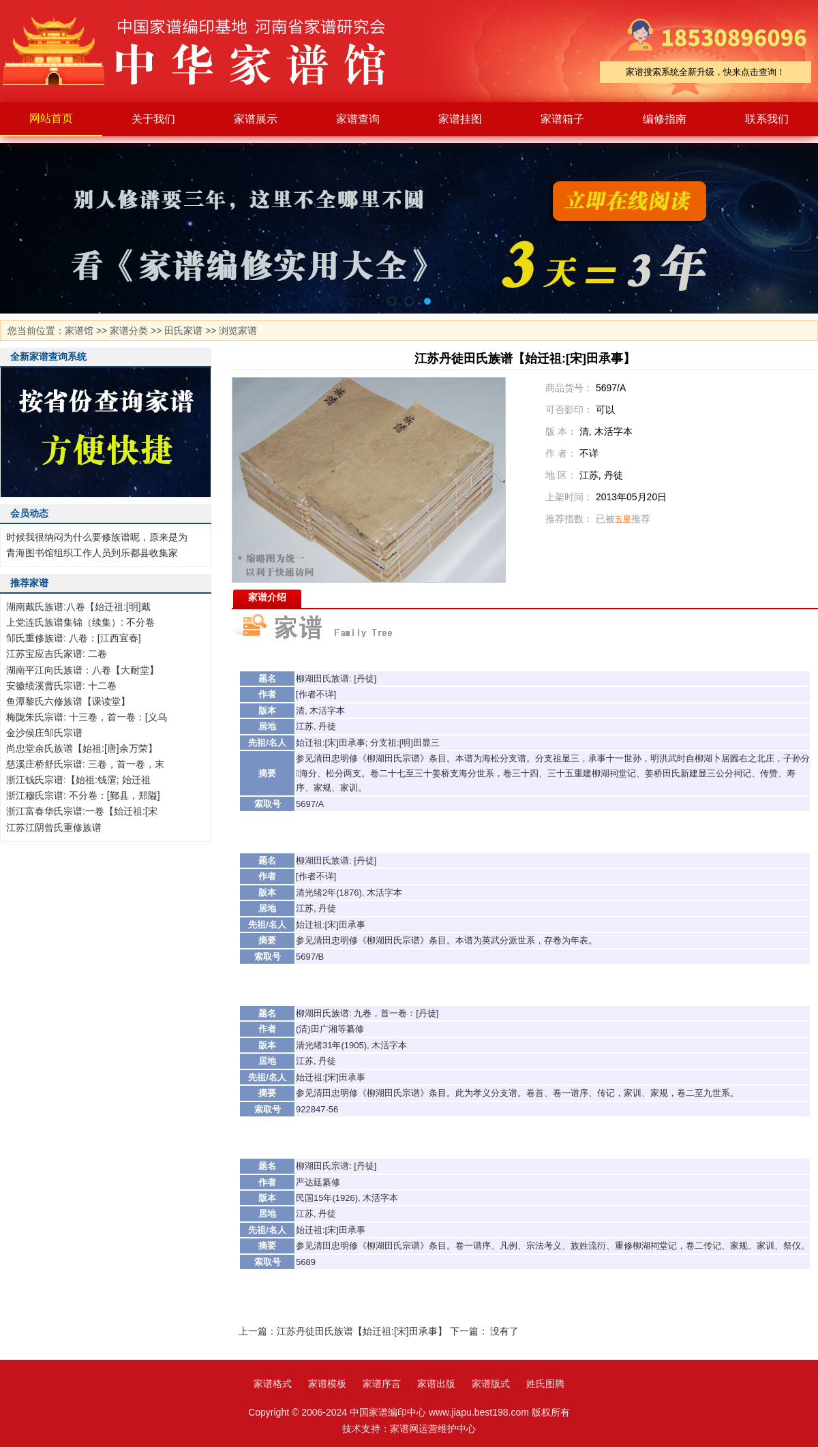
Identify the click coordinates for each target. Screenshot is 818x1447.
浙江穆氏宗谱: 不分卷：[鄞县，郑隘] (83, 795)
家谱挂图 (460, 119)
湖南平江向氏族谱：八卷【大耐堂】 (82, 670)
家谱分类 (129, 330)
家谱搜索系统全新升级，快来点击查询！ (705, 72)
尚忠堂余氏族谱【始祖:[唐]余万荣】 (81, 748)
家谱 (204, 51)
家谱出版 (436, 1383)
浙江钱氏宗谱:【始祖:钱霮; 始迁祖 (78, 779)
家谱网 (404, 1428)
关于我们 (153, 119)
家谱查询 (358, 119)
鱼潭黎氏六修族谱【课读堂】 (68, 701)
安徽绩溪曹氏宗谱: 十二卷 (61, 685)
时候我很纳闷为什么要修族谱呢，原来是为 (96, 537)
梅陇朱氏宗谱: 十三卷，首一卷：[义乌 (86, 717)
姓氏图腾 (545, 1383)
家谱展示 (255, 119)
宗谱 (411, 758)
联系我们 (767, 119)
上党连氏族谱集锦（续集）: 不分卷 (80, 622)
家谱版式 (491, 1383)
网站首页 (51, 118)
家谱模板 (327, 1383)
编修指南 (664, 119)
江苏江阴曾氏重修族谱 (54, 827)
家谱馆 (79, 330)
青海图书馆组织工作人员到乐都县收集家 (92, 552)
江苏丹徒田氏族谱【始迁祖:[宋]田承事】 (362, 1331)
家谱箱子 (562, 119)
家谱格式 (273, 1383)
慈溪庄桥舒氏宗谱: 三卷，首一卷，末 (85, 764)
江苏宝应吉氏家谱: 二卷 (56, 653)
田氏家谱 (183, 330)
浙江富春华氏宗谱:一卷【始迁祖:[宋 (81, 811)
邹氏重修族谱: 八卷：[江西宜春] (73, 638)
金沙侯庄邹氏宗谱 (44, 732)
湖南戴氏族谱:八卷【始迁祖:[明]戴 (78, 606)
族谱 (340, 678)
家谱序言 (382, 1383)
